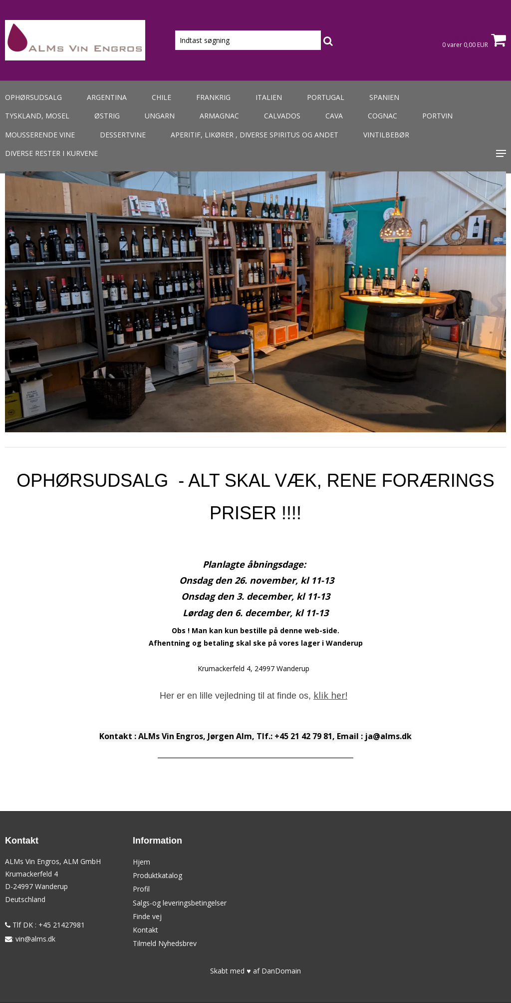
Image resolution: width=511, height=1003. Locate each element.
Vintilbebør (386, 134)
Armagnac (219, 115)
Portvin (437, 115)
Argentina (107, 97)
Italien (269, 97)
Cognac (382, 115)
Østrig (107, 115)
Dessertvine (123, 134)
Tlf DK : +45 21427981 (45, 925)
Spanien (384, 97)
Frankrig (213, 97)
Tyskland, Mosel (37, 115)
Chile (161, 97)
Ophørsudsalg (33, 97)
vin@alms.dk (35, 939)
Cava (334, 115)
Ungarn (160, 115)
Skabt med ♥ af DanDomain (255, 971)
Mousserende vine (40, 134)
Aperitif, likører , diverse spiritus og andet (254, 134)
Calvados (282, 115)
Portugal (325, 97)
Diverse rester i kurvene (51, 153)
